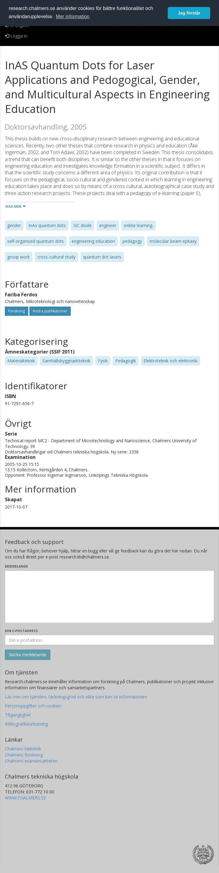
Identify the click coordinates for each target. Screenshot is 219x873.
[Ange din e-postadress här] (109, 640)
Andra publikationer (50, 311)
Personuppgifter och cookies (33, 706)
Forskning (16, 311)
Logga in (16, 36)
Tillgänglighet (18, 715)
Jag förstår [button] (189, 13)
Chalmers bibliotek (23, 749)
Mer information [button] (72, 16)
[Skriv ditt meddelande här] (109, 596)
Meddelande (16, 566)
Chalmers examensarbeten (31, 761)
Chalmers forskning (24, 755)
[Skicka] (27, 655)
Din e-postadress (21, 630)
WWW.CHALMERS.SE (25, 798)
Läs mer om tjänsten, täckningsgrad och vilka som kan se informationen (76, 697)
